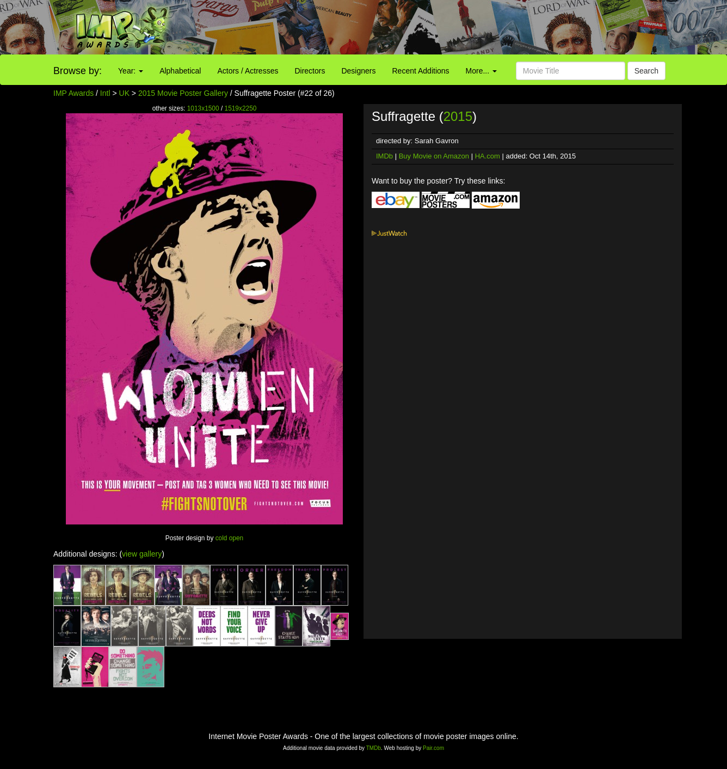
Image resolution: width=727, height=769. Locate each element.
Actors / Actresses (247, 70)
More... (481, 70)
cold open (229, 538)
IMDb (384, 156)
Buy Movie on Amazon (434, 156)
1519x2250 (241, 108)
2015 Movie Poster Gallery (183, 93)
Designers (358, 70)
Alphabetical (180, 70)
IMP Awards (73, 93)
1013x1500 (203, 108)
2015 (457, 116)
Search (646, 70)
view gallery (142, 554)
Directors (309, 70)
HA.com (487, 156)
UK (124, 93)
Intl (105, 93)
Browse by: (77, 70)
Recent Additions (420, 70)
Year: (130, 70)
